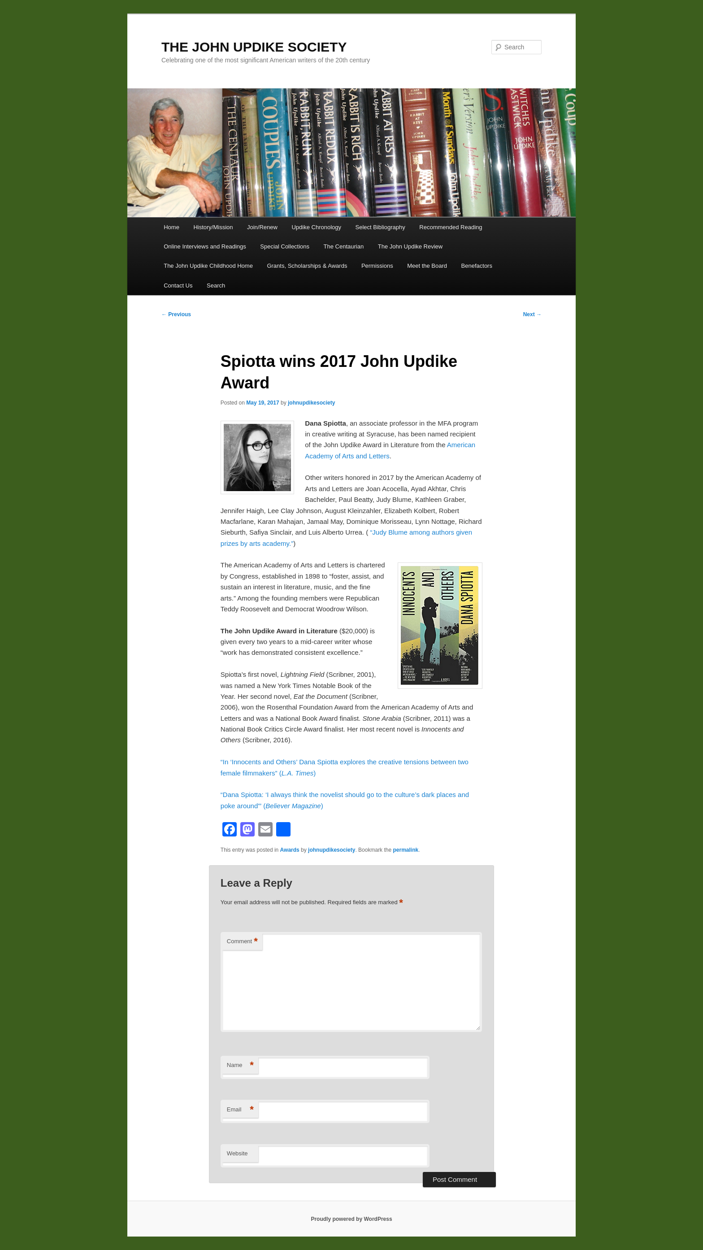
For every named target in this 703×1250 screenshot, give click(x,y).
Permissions (377, 265)
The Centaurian (344, 246)
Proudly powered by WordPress (351, 1219)
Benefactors (476, 265)
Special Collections (284, 246)
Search (216, 285)
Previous (176, 314)
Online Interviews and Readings (205, 246)
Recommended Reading (450, 227)
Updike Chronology (316, 227)
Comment (242, 941)
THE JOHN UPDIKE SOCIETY (254, 46)
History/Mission (213, 227)
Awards (289, 850)
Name (240, 1065)
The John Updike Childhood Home (208, 265)
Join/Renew (262, 227)
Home (171, 227)
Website (237, 1153)
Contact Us (178, 285)
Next (532, 314)
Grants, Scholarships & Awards (307, 265)
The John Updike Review (410, 246)
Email (240, 1109)
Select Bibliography (380, 227)
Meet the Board (427, 265)
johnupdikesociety (311, 403)
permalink (405, 850)
